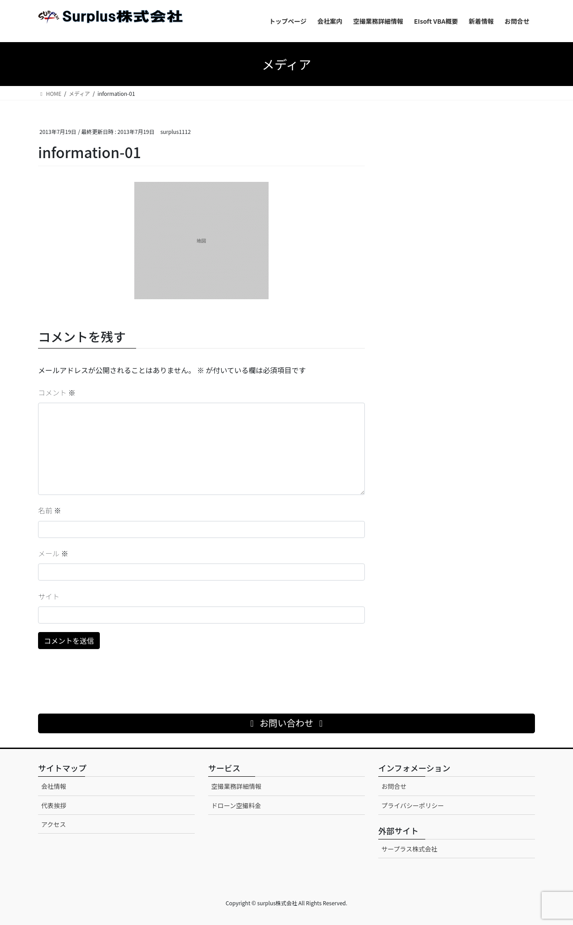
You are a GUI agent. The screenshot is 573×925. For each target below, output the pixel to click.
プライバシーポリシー (412, 805)
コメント (57, 392)
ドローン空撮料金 (236, 805)
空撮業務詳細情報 (236, 786)
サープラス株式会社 (409, 848)
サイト (49, 596)
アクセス (53, 824)
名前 (49, 510)
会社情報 (53, 786)
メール (53, 553)
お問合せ (393, 786)
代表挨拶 (53, 805)
